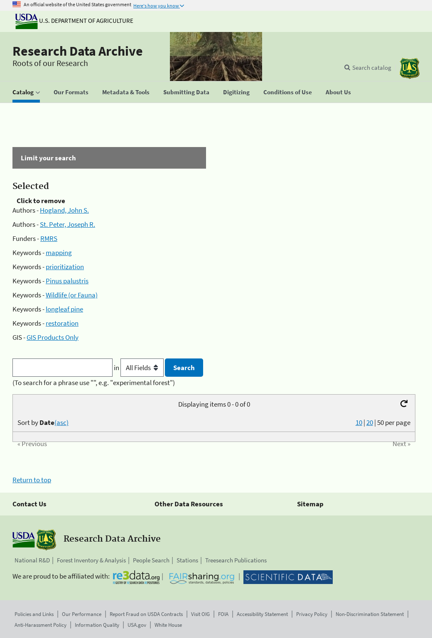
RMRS (48, 238)
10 (359, 422)
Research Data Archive (77, 51)
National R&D (32, 560)
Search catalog (371, 67)
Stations (187, 560)
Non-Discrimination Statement (370, 614)
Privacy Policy (311, 614)
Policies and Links (34, 614)
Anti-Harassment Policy (40, 624)
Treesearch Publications (236, 560)
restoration (62, 323)
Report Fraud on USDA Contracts (146, 614)
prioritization (65, 266)
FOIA (223, 614)
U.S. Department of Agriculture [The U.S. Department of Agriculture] (74, 21)
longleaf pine (64, 309)
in (139, 367)
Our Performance (81, 614)
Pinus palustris (67, 280)
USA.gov (137, 624)
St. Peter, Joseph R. (67, 224)
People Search (151, 560)
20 (369, 422)
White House (168, 624)
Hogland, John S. (64, 210)
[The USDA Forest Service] (410, 68)
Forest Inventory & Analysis (91, 560)
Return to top (31, 479)
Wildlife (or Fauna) (72, 294)
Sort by (43, 422)
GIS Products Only (53, 337)
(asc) (61, 422)
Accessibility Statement (262, 614)
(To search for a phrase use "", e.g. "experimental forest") (93, 382)
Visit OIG (200, 614)
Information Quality (97, 624)
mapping (59, 252)
